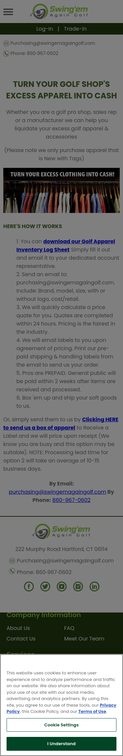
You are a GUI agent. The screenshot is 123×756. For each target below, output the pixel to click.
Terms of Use (92, 711)
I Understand (61, 744)
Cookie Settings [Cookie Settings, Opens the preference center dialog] (61, 725)
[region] (61, 705)
